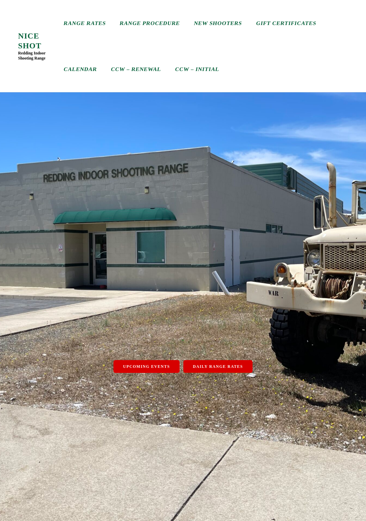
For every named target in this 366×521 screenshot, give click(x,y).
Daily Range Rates (218, 366)
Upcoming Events (146, 366)
